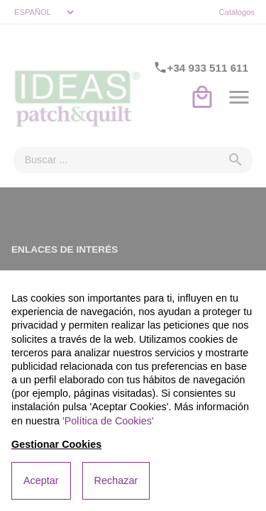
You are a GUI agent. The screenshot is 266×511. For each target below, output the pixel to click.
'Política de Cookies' (108, 421)
